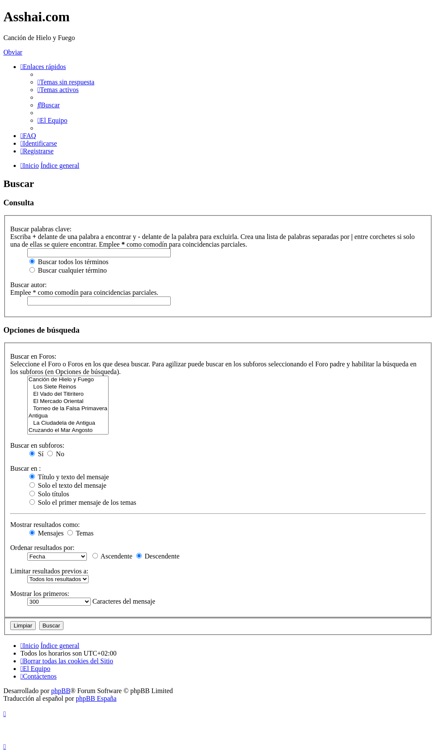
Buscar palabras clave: (41, 229)
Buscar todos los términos (69, 261)
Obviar (12, 52)
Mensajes (46, 533)
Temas (80, 533)
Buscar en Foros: (33, 356)
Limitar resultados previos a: (49, 571)
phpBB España (96, 698)
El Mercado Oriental (68, 401)
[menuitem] (66, 82)
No (55, 454)
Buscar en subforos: (37, 445)
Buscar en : (25, 468)
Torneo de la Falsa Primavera (68, 408)
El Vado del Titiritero (68, 394)
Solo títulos (49, 494)
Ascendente (112, 556)
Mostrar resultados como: (45, 524)
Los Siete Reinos (68, 387)
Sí (36, 454)
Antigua (68, 416)
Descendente (158, 556)
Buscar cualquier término (68, 270)
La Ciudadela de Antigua (68, 423)
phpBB (60, 690)
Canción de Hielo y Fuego (68, 379)
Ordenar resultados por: (42, 547)
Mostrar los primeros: (39, 593)
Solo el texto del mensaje (67, 485)
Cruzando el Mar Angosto (68, 430)
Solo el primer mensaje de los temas (82, 502)
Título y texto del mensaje (69, 477)
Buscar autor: (28, 284)
